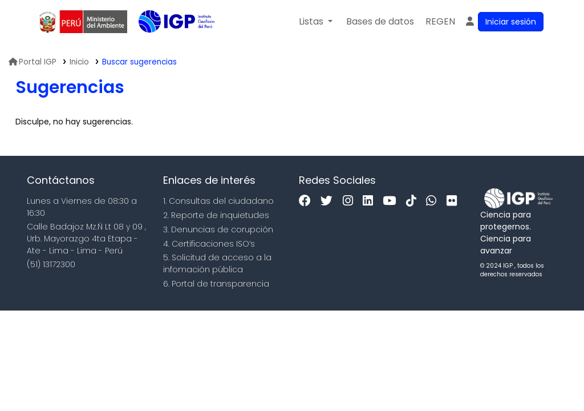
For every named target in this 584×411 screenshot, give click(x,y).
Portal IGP (32, 62)
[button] (315, 21)
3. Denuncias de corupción (218, 229)
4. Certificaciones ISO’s (209, 243)
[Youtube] (392, 201)
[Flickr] (455, 201)
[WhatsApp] (434, 201)
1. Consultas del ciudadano (218, 201)
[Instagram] (351, 201)
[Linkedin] (371, 201)
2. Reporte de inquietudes (216, 215)
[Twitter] (329, 201)
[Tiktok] (414, 201)
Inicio (79, 62)
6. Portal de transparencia (216, 283)
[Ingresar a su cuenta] (504, 21)
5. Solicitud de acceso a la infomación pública (217, 263)
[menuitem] (440, 21)
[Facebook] (308, 201)
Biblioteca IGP (167, 44)
